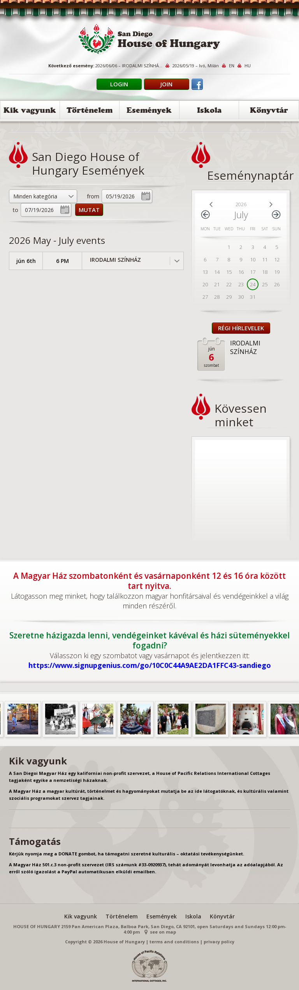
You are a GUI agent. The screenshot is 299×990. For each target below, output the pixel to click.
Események (149, 111)
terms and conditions (174, 941)
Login (119, 84)
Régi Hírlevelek (241, 328)
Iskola (209, 111)
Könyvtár (269, 111)
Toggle (176, 261)
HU (247, 65)
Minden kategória (35, 196)
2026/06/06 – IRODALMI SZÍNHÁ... (128, 65)
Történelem (90, 111)
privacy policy (219, 941)
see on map (163, 932)
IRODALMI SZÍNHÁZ (115, 259)
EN (231, 65)
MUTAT (89, 210)
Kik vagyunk (30, 111)
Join (166, 84)
